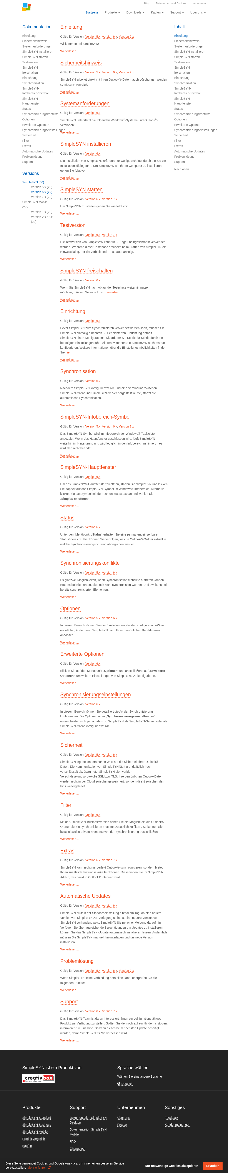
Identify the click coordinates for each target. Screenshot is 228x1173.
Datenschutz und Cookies (171, 3)
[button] (124, 1084)
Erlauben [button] (212, 1166)
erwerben (113, 292)
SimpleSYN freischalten (86, 271)
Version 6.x (109, 36)
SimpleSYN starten (35, 57)
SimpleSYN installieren (37, 51)
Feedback (171, 1117)
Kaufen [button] (157, 12)
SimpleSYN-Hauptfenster (88, 467)
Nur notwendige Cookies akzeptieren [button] (171, 1166)
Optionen (28, 119)
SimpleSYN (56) (33, 182)
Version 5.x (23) (41, 187)
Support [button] (177, 12)
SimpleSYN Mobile (35, 1131)
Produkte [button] (112, 12)
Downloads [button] (135, 12)
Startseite (91, 12)
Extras (26, 146)
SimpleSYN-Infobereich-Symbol (95, 417)
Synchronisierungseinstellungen (43, 130)
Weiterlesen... (69, 51)
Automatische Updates (37, 151)
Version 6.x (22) (41, 192)
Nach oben (181, 169)
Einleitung (29, 35)
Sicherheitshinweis (34, 41)
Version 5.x (92, 36)
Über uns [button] (198, 12)
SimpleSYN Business (36, 1124)
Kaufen (27, 1146)
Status (26, 108)
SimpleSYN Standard (36, 1117)
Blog (146, 3)
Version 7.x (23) (41, 197)
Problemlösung (32, 156)
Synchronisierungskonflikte (40, 114)
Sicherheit (29, 135)
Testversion (30, 62)
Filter (25, 140)
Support (27, 162)
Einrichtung (29, 77)
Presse (122, 1124)
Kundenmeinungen (177, 1124)
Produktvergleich (33, 1139)
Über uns (123, 1117)
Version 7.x (126, 36)
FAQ (73, 1141)
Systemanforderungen (37, 46)
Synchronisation (33, 83)
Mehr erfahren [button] (37, 1167)
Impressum (199, 3)
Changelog (77, 1148)
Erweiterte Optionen (35, 125)
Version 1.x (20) (41, 212)
